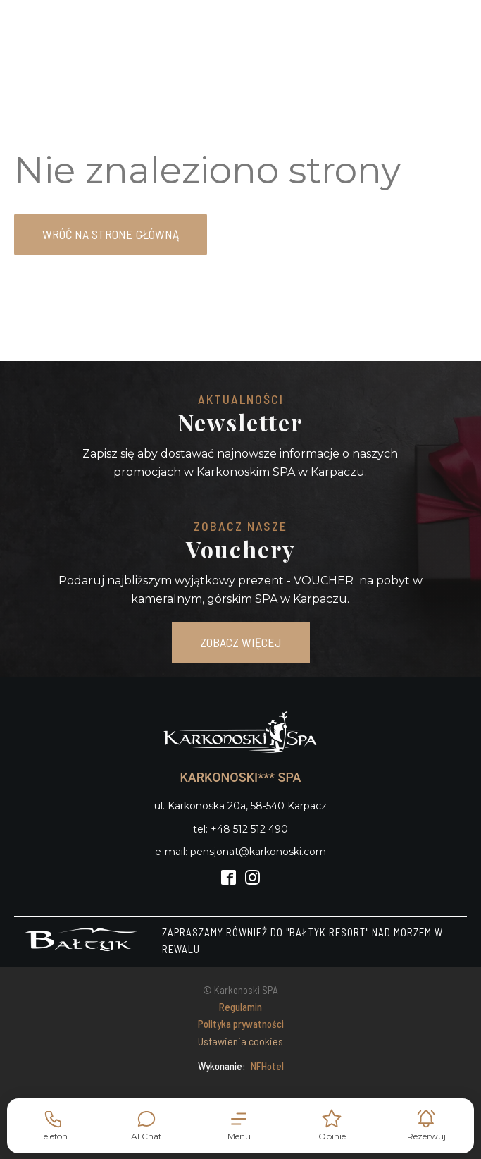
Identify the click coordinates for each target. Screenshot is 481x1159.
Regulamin (240, 1006)
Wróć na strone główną (110, 234)
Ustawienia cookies (240, 1041)
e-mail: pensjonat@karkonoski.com (240, 851)
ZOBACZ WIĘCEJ (241, 642)
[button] (239, 1125)
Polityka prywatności (241, 1023)
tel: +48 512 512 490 (240, 829)
